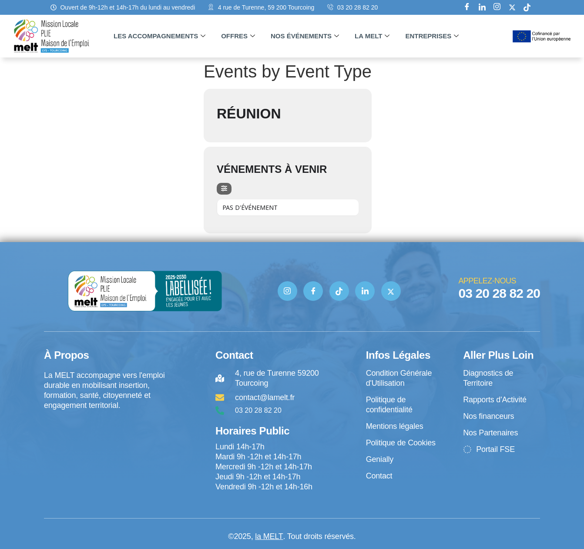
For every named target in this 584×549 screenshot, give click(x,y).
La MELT (372, 36)
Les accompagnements (159, 36)
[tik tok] (527, 7)
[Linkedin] (482, 7)
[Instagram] (496, 7)
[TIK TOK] (339, 291)
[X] (512, 7)
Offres (238, 36)
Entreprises (432, 36)
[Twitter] (391, 291)
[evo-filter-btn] (224, 189)
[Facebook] (466, 7)
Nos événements (305, 36)
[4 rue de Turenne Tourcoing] (105, 447)
